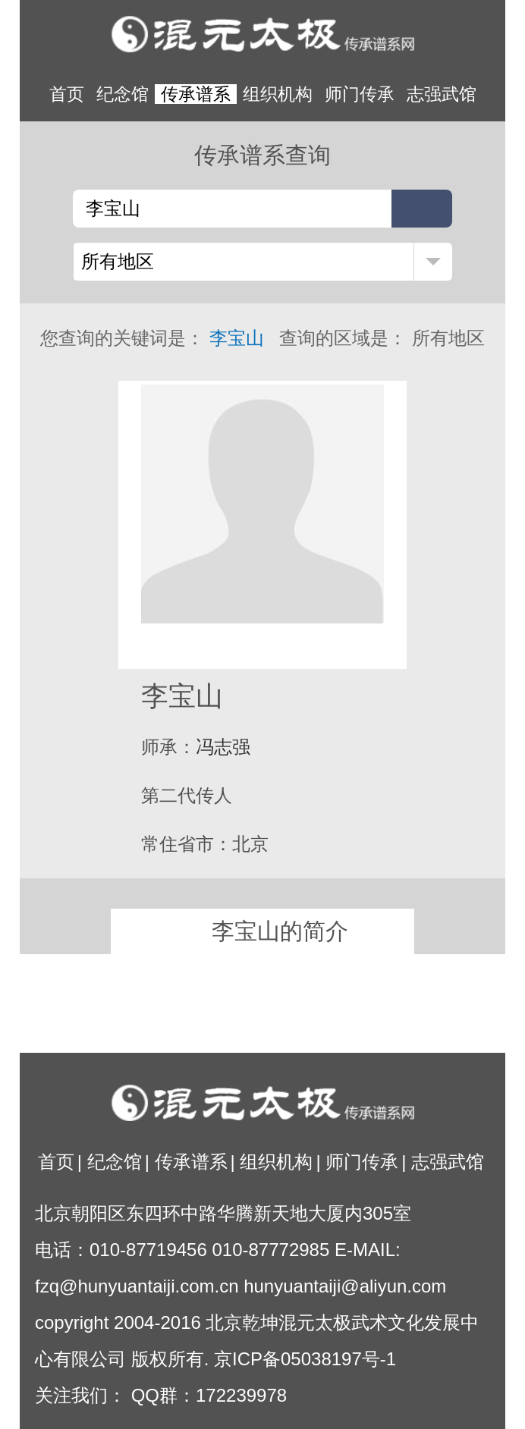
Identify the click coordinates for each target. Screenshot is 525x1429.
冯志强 (223, 746)
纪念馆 (122, 94)
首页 (66, 94)
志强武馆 (441, 94)
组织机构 (278, 94)
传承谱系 (196, 94)
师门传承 (360, 94)
